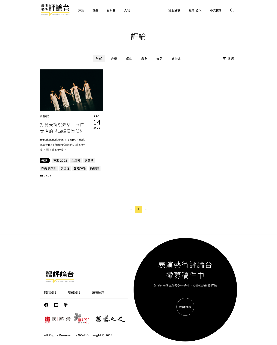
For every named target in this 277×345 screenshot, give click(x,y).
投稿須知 (98, 292)
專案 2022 (60, 160)
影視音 (111, 10)
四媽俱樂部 (48, 168)
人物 (127, 10)
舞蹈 (160, 58)
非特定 (176, 58)
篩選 (228, 58)
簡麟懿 (44, 116)
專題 (95, 10)
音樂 (114, 58)
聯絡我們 (74, 292)
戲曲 (129, 58)
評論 (81, 10)
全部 (99, 58)
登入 (199, 10)
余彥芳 (75, 160)
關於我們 (50, 292)
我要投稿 (174, 10)
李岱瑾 (65, 168)
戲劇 (144, 58)
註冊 (192, 10)
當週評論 (80, 168)
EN (219, 10)
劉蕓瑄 (89, 160)
